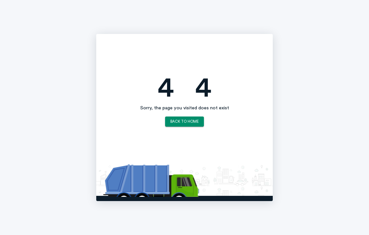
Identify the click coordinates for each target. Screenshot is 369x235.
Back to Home (184, 122)
